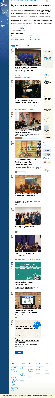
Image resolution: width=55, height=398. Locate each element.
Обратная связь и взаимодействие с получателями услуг (22, 381)
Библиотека (38, 364)
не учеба (23, 259)
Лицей (20, 364)
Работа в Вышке (13, 391)
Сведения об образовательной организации (13, 385)
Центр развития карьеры (23, 375)
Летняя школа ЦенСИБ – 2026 (47, 54)
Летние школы (3, 23)
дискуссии (19, 109)
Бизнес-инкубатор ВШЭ (23, 376)
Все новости (19, 352)
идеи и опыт (24, 137)
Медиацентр (38, 370)
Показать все (47, 66)
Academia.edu (46, 143)
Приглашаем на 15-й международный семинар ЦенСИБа (26, 254)
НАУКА (29, 363)
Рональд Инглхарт (23, 13)
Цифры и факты (13, 364)
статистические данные (37, 259)
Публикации (3, 28)
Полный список (45, 165)
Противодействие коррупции (13, 378)
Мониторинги (30, 368)
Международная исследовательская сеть (19, 35)
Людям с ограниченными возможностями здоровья (14, 388)
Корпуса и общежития (14, 371)
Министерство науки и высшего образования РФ (48, 365)
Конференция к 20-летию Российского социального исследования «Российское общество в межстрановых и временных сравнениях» (47, 60)
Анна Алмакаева (26, 22)
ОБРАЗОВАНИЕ (22, 363)
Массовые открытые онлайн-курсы (47, 373)
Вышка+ (21, 369)
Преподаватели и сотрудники (13, 370)
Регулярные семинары (3, 26)
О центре (2, 10)
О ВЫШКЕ (12, 363)
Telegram (45, 142)
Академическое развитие (31, 372)
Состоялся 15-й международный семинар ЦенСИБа (25, 227)
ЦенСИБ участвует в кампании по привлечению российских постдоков (26, 311)
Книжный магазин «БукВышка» (38, 368)
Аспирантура (21, 372)
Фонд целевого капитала (14, 376)
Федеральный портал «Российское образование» (48, 370)
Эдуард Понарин (32, 13)
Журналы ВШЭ (38, 371)
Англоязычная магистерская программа (19, 39)
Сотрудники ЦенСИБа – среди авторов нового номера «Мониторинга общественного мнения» (27, 282)
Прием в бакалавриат (22, 368)
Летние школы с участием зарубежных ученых (39, 35)
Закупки (12, 372)
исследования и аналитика (25, 109)
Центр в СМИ (3, 30)
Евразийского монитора (16, 19)
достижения (24, 77)
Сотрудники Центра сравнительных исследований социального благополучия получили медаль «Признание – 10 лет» (26, 69)
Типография (38, 369)
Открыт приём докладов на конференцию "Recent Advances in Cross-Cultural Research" (27, 340)
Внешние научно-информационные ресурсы (30, 376)
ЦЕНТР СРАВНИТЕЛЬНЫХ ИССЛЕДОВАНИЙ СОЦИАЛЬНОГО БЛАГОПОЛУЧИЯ (4, 5)
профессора (29, 77)
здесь (51, 395)
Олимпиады (21, 367)
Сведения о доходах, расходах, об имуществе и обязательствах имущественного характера (14, 381)
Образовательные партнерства (22, 378)
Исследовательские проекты (4, 19)
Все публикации (47, 137)
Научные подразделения (31, 364)
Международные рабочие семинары (37, 37)
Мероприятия (47, 51)
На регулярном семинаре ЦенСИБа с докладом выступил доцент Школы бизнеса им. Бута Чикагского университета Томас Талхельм (26, 161)
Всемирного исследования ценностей (28, 17)
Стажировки (3, 17)
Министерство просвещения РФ (47, 367)
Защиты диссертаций (30, 371)
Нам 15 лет (3, 15)
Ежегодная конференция (35, 39)
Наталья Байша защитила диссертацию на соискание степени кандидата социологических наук (26, 195)
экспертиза (31, 109)
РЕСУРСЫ (38, 363)
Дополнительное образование (22, 374)
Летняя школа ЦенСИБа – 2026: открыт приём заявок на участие (27, 131)
